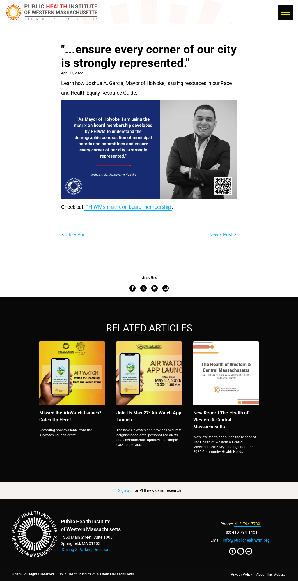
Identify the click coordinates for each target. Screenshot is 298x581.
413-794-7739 (247, 524)
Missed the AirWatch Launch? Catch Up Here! (70, 416)
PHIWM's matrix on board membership (128, 207)
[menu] (285, 12)
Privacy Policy (241, 575)
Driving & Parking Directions (86, 549)
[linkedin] (248, 552)
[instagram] (240, 552)
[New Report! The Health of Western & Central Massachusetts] (226, 373)
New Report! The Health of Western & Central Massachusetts (221, 420)
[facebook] (232, 552)
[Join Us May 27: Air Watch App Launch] (149, 373)
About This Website (270, 575)
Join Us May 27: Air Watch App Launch (148, 416)
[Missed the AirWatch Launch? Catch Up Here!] (72, 373)
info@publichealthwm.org (246, 540)
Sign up (125, 490)
